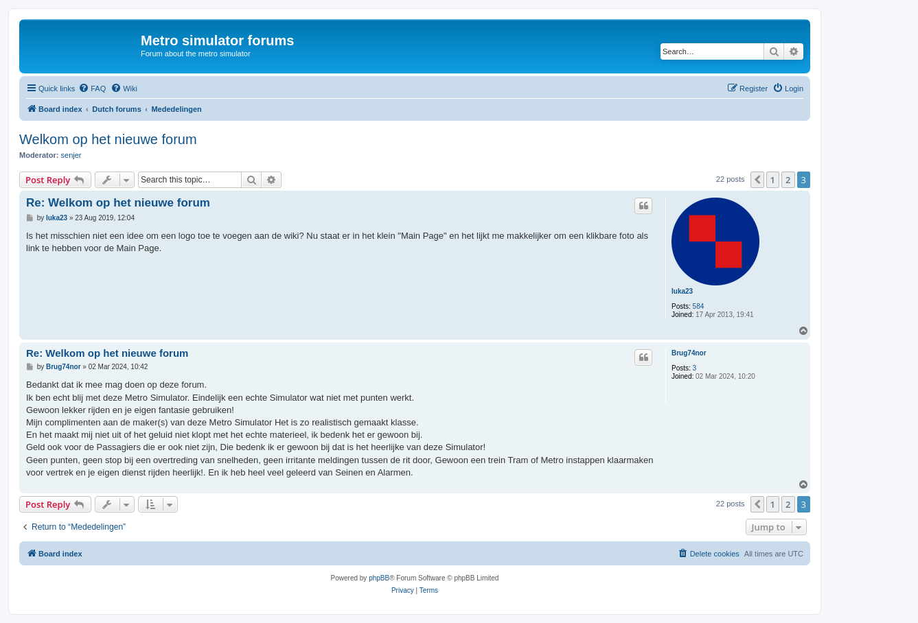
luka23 (682, 291)
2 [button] (787, 180)
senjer (71, 155)
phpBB (379, 578)
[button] (757, 180)
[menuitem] (92, 88)
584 (698, 306)
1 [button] (772, 180)
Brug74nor (689, 353)
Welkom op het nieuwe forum (108, 139)
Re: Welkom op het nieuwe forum (118, 202)
